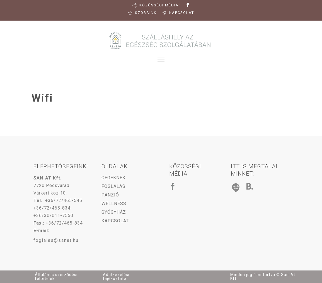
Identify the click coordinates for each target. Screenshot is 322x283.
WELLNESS (113, 203)
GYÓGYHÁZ (113, 212)
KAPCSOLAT (181, 13)
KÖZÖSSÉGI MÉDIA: (159, 5)
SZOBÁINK (146, 13)
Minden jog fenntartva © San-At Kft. (262, 276)
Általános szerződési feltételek (56, 276)
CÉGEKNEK (113, 177)
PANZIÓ (110, 195)
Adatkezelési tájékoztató (116, 276)
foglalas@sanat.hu (56, 240)
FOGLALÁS (113, 186)
